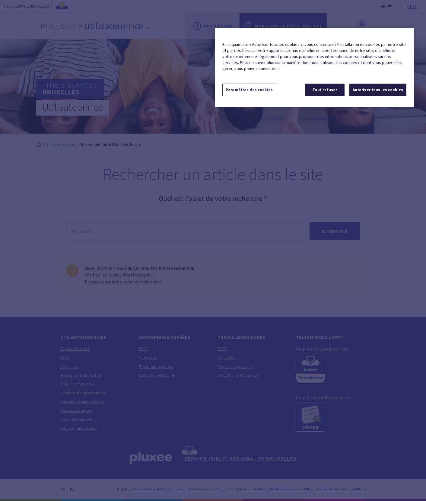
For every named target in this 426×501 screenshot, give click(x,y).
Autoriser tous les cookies (378, 89)
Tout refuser (325, 89)
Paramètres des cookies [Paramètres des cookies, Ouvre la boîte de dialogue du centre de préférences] (249, 89)
